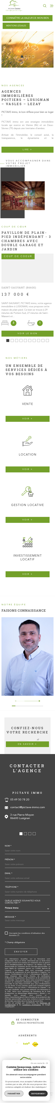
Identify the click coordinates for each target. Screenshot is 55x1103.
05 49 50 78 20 (19, 796)
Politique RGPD (28, 1094)
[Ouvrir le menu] (52, 6)
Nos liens (16, 1094)
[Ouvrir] (44, 6)
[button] (22, 57)
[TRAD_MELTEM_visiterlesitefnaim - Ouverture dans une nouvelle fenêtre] (35, 1040)
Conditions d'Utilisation (31, 1001)
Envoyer (21, 948)
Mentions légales (36, 1092)
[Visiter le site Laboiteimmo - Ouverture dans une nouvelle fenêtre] (27, 1085)
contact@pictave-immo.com (27, 804)
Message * (10, 914)
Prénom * (10, 856)
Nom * (8, 843)
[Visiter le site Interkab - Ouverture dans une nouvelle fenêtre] (23, 1041)
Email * (8, 870)
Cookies (39, 1094)
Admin (48, 1092)
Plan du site (23, 1092)
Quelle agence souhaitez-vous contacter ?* (22, 899)
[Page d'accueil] (14, 6)
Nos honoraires (10, 1092)
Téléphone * (11, 884)
